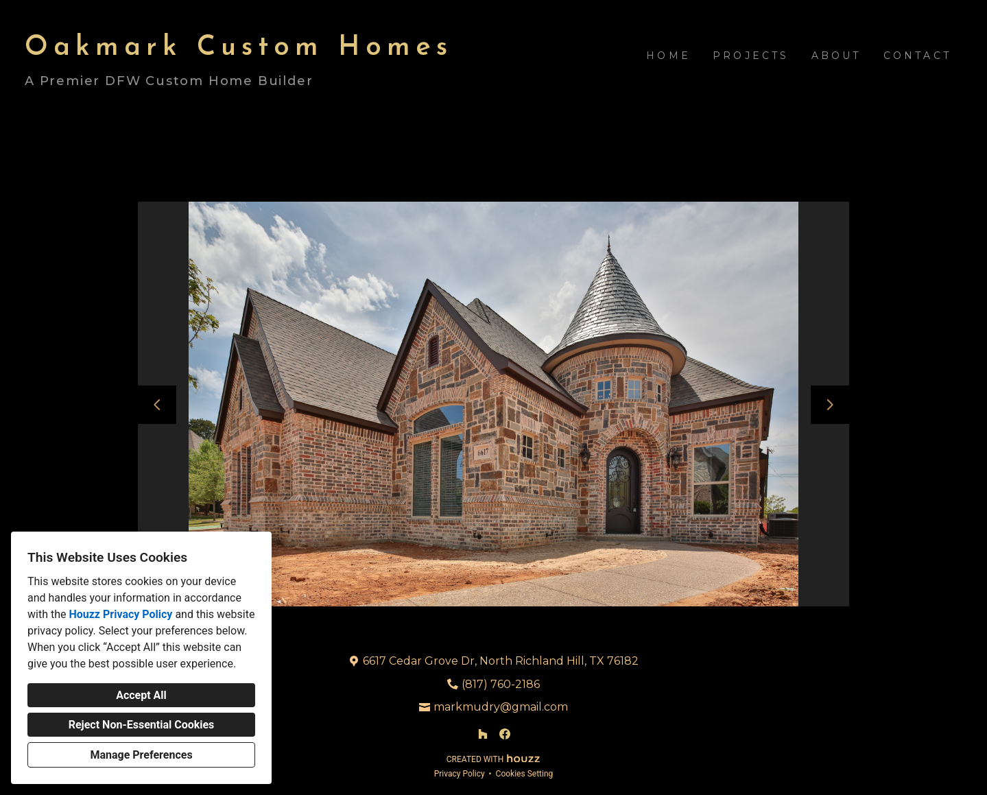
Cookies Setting (525, 774)
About (836, 55)
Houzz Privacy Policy (120, 614)
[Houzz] (483, 734)
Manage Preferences (141, 754)
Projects (751, 55)
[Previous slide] (157, 404)
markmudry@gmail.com (500, 706)
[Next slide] (830, 404)
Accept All (141, 695)
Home (668, 55)
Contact (917, 55)
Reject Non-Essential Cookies (142, 724)
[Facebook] (505, 734)
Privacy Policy (459, 774)
